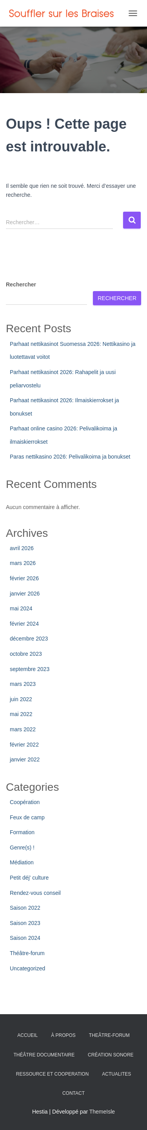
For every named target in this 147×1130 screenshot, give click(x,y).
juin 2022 (21, 699)
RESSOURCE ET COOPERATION (52, 1074)
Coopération (25, 802)
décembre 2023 (29, 638)
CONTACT (73, 1093)
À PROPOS (63, 1035)
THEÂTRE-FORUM (109, 1035)
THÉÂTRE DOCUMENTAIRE (43, 1055)
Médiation (22, 862)
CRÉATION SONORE (110, 1055)
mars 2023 (23, 684)
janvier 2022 (25, 759)
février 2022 (24, 744)
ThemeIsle (102, 1111)
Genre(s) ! (22, 847)
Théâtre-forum (27, 953)
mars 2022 (23, 729)
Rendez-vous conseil (35, 893)
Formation (22, 832)
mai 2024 (21, 608)
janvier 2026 (25, 593)
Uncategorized (27, 968)
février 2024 (24, 624)
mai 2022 (21, 714)
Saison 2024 (25, 938)
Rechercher (21, 284)
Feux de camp (27, 817)
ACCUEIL (27, 1035)
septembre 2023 (29, 669)
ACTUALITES (116, 1074)
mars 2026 (23, 563)
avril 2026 (22, 548)
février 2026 (24, 578)
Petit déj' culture (29, 877)
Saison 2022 (25, 908)
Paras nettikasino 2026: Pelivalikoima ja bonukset (70, 456)
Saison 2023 (25, 923)
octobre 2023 (26, 654)
